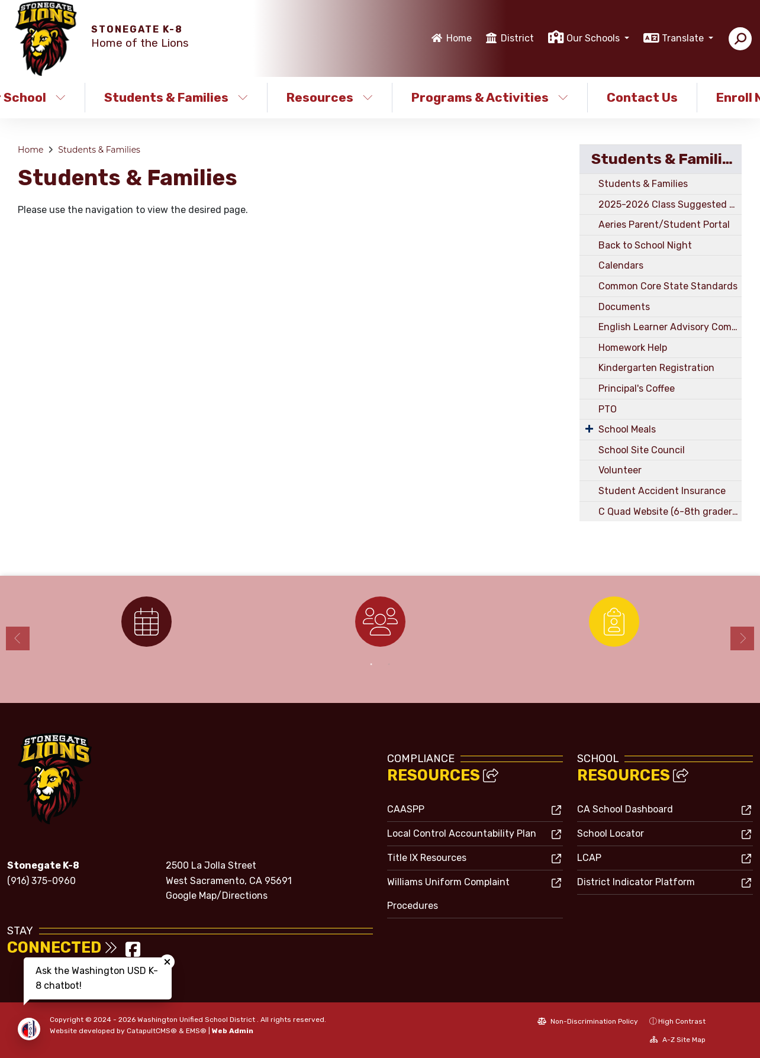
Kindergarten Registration (656, 367)
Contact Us (642, 97)
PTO (607, 409)
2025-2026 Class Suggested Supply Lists (670, 204)
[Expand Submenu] (589, 428)
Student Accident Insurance (662, 490)
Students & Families (176, 97)
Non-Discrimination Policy (587, 1021)
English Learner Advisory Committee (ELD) (670, 327)
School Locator (610, 833)
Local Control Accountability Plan (461, 833)
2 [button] (389, 664)
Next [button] (742, 638)
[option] (146, 621)
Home (459, 38)
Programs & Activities (489, 97)
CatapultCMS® (152, 1031)
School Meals (627, 429)
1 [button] (371, 664)
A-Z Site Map (678, 1040)
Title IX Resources (426, 857)
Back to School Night (645, 245)
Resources (329, 97)
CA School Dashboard (625, 809)
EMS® (196, 1031)
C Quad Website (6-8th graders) (668, 511)
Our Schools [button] (594, 38)
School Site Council (641, 450)
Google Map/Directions (217, 895)
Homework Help (632, 347)
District (517, 38)
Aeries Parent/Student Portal (664, 224)
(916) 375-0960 (41, 880)
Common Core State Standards (668, 286)
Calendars (620, 265)
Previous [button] (18, 638)
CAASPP (405, 809)
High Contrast (682, 1021)
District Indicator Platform (636, 882)
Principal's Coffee (636, 388)
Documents (624, 306)
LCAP (589, 857)
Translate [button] (684, 38)
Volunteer (620, 470)
